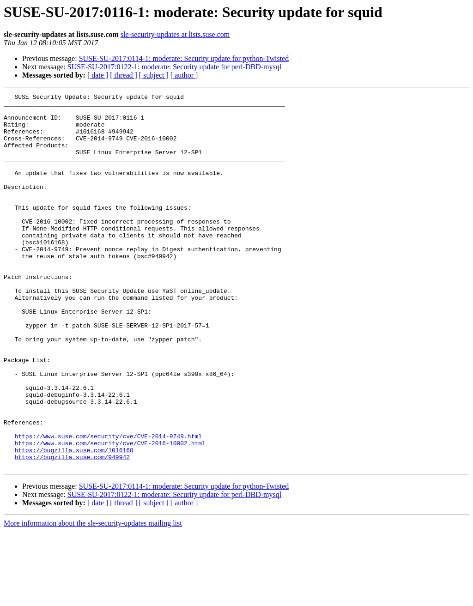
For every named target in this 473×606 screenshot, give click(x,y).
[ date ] (97, 75)
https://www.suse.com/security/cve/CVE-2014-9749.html (108, 505)
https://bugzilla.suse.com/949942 (72, 530)
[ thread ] (123, 75)
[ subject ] (154, 75)
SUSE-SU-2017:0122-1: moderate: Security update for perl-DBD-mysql (174, 67)
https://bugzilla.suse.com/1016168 (73, 522)
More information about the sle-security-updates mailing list (93, 598)
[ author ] (184, 75)
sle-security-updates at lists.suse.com (175, 34)
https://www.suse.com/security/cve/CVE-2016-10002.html (109, 513)
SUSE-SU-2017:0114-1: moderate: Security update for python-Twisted (184, 58)
